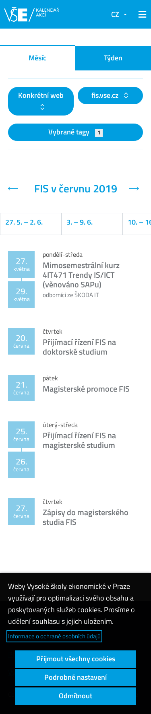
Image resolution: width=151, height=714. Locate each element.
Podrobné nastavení (75, 677)
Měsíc (37, 57)
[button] (141, 14)
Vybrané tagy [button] (75, 131)
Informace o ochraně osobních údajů (54, 636)
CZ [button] (115, 14)
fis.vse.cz (105, 95)
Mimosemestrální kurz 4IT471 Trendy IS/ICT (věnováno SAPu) (81, 275)
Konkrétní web (41, 95)
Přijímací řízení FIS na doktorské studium (79, 347)
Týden (113, 57)
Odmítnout (75, 695)
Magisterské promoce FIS (86, 388)
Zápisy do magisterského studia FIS (85, 517)
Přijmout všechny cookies (75, 658)
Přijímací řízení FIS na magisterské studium (79, 440)
